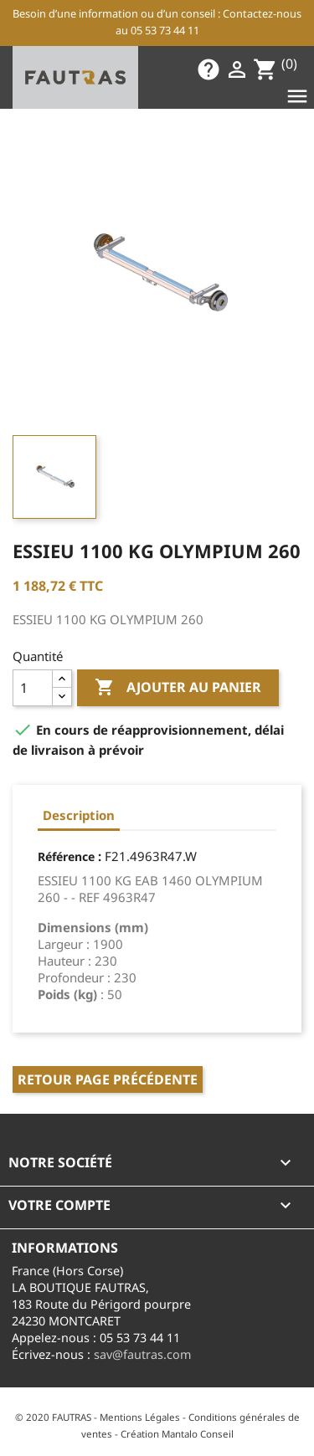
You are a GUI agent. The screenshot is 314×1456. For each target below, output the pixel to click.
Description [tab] (79, 815)
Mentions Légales (140, 1417)
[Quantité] (33, 687)
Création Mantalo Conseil (177, 1434)
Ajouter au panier (178, 688)
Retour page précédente (108, 1079)
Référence (66, 856)
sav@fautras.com (142, 1354)
